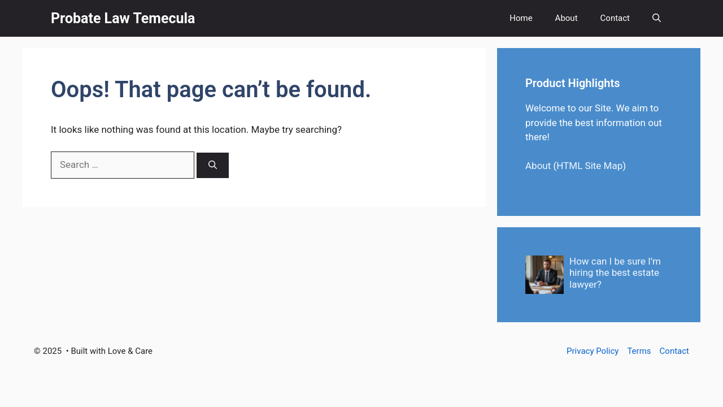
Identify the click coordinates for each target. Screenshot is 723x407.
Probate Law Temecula (123, 18)
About (566, 18)
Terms (639, 351)
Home (520, 18)
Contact (615, 18)
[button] (656, 18)
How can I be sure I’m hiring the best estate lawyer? (615, 273)
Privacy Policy (593, 351)
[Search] (213, 165)
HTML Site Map (589, 165)
